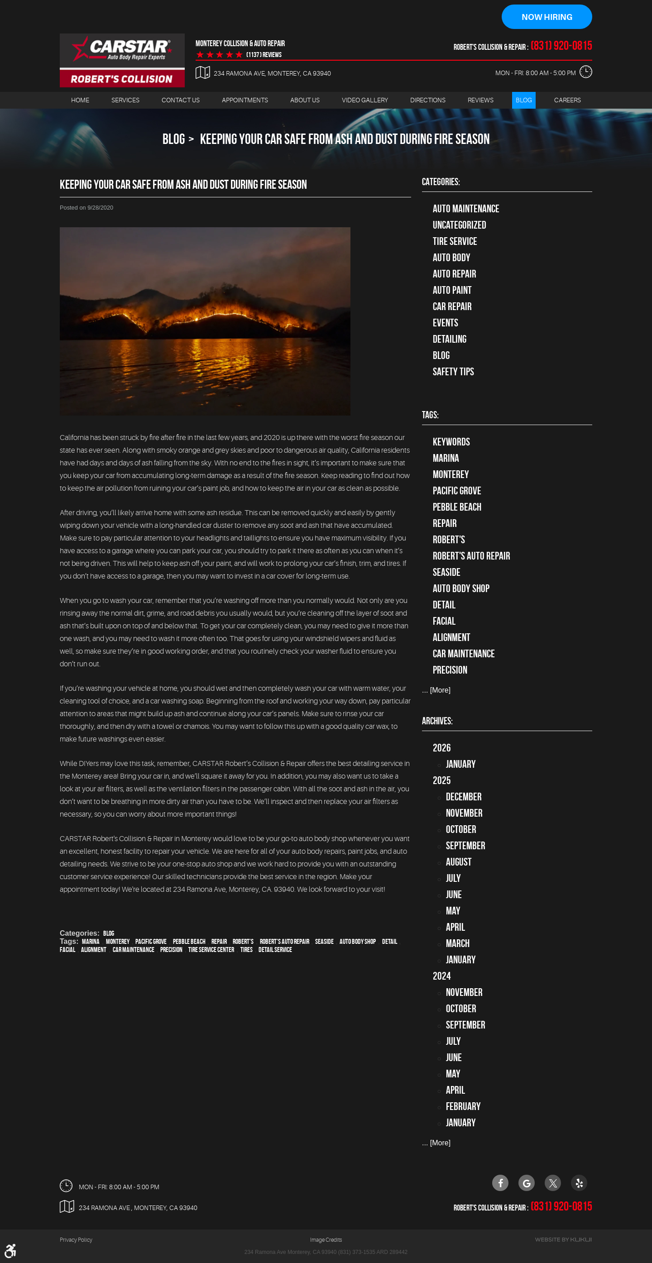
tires (246, 949)
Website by (563, 1240)
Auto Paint (452, 290)
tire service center (211, 949)
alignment (93, 949)
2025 (442, 780)
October (461, 829)
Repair (219, 941)
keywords (451, 442)
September (465, 846)
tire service (455, 241)
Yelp (579, 1183)
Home (80, 100)
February (463, 1106)
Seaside (324, 941)
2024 (442, 976)
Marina (91, 941)
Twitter (553, 1183)
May (453, 911)
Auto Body (451, 257)
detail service (275, 949)
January (461, 764)
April (455, 927)
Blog (524, 100)
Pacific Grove (151, 941)
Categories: (441, 181)
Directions (428, 100)
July (453, 878)
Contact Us (181, 100)
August (459, 862)
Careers (567, 100)
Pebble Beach (189, 941)
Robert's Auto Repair (284, 941)
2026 (442, 748)
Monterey (117, 941)
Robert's (243, 941)
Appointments (245, 100)
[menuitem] (80, 100)
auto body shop (358, 941)
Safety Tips (453, 372)
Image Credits (326, 1240)
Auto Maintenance (466, 209)
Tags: (430, 415)
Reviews (481, 100)
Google (526, 1183)
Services (125, 100)
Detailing (449, 339)
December (464, 797)
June (454, 894)
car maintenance (133, 949)
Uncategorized (459, 225)
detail (389, 941)
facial (67, 949)
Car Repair (452, 306)
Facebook (500, 1183)
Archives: (437, 720)
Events (445, 323)
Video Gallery (365, 100)
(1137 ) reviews (264, 54)
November (464, 813)
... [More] (436, 690)
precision (171, 949)
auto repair (454, 274)
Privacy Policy (76, 1240)
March (458, 943)
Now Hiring (547, 17)
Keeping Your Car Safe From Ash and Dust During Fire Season (344, 139)
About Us (305, 100)
